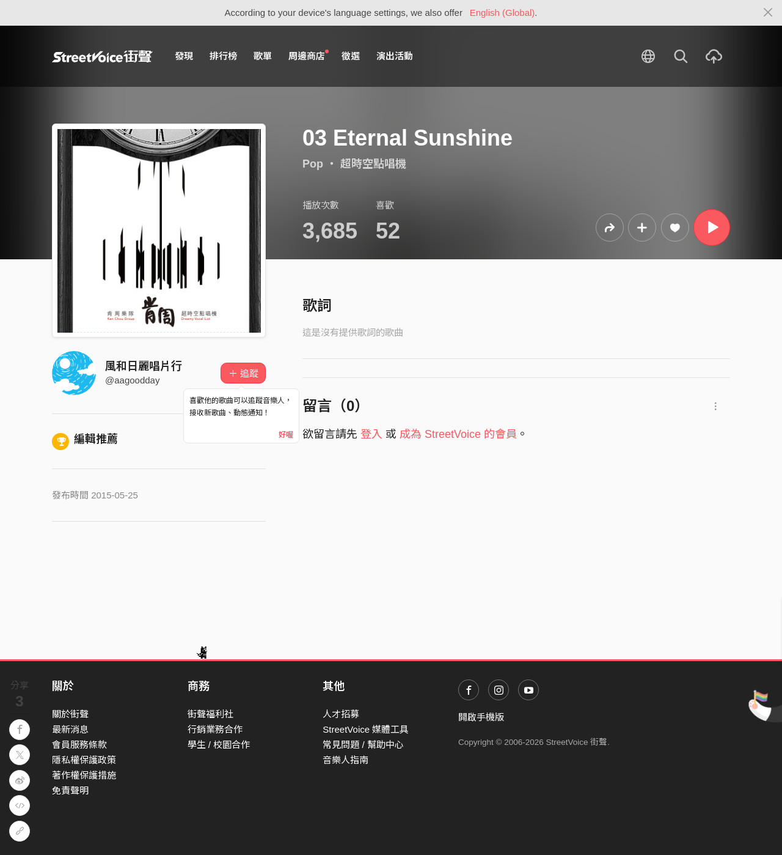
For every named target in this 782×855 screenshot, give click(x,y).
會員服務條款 (79, 744)
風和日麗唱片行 (143, 366)
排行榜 (223, 56)
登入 (371, 434)
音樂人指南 (345, 760)
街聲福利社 (210, 714)
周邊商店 (308, 56)
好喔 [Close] (286, 435)
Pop (312, 164)
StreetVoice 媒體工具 (366, 729)
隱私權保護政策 (84, 760)
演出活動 (394, 56)
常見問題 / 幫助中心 (363, 744)
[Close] (768, 13)
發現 (184, 56)
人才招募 (341, 714)
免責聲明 (70, 790)
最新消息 (70, 729)
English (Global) (502, 12)
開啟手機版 (481, 717)
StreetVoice (102, 56)
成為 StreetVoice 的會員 (458, 434)
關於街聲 (70, 714)
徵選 (351, 56)
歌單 (263, 56)
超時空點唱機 (373, 164)
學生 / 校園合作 (219, 744)
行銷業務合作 (215, 729)
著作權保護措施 (84, 775)
